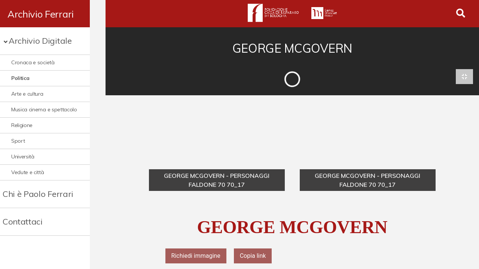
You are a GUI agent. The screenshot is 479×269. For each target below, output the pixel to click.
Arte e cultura (27, 93)
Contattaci (23, 221)
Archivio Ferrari (40, 14)
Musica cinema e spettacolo (44, 109)
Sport (18, 140)
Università (22, 156)
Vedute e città (27, 172)
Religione (22, 125)
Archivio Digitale (40, 40)
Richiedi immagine (195, 256)
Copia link (253, 256)
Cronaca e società (33, 62)
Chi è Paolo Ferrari (38, 194)
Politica (20, 78)
